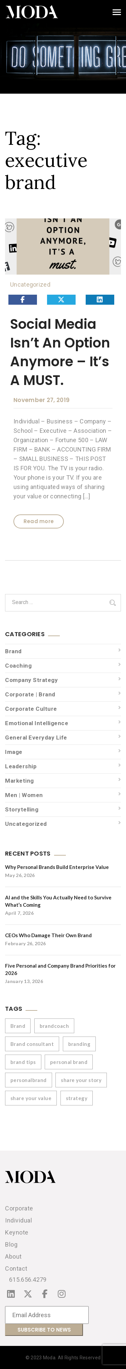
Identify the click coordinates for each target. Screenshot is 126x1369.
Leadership (21, 766)
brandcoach (54, 1026)
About (13, 1256)
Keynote (17, 1232)
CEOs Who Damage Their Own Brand (48, 935)
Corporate (19, 1208)
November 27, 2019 (41, 400)
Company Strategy (31, 680)
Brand (13, 651)
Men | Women (24, 795)
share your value (30, 1098)
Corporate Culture (31, 708)
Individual (18, 1220)
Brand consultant (32, 1044)
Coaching (18, 665)
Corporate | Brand (30, 694)
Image (14, 752)
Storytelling (21, 809)
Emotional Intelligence (36, 723)
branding (79, 1044)
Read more (39, 521)
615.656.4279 (28, 1279)
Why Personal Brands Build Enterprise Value (57, 867)
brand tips (23, 1062)
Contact (16, 1268)
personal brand (68, 1062)
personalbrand (28, 1080)
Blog (11, 1244)
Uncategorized (30, 284)
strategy (77, 1098)
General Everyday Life (36, 737)
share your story (81, 1080)
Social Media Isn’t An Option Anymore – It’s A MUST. (60, 352)
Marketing (19, 780)
